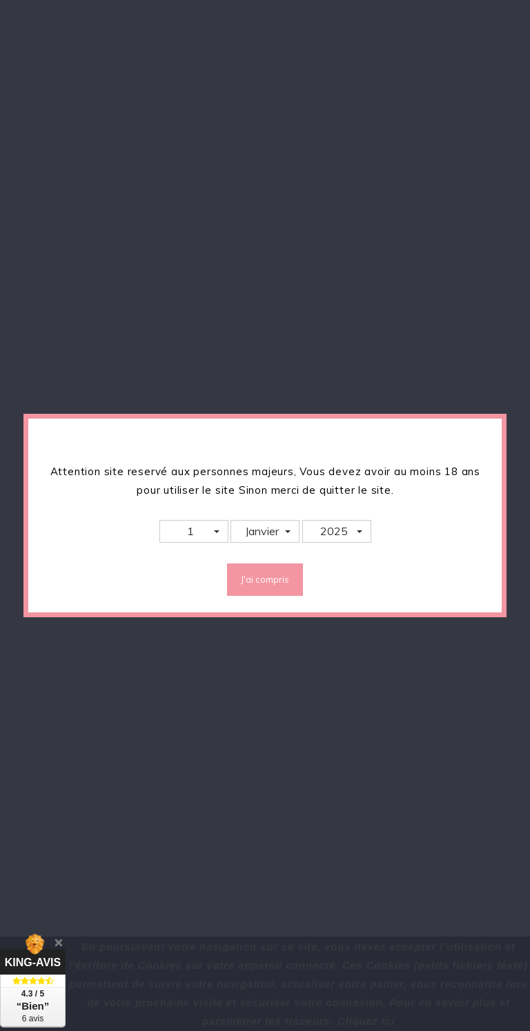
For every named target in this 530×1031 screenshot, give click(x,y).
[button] (193, 531)
